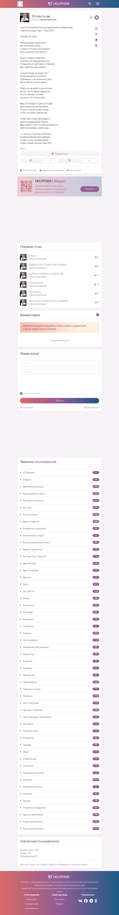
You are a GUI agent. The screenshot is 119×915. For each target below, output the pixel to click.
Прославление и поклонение (59, 716)
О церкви (59, 668)
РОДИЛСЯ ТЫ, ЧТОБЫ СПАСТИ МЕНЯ (48, 264)
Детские (59, 577)
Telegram (59, 903)
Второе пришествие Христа (59, 542)
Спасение (59, 779)
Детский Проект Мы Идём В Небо (36, 864)
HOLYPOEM (43, 181)
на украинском (31, 903)
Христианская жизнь (59, 828)
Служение (59, 765)
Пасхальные (59, 675)
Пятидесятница (59, 730)
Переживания (59, 682)
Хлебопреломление (59, 821)
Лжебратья (59, 626)
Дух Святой (59, 591)
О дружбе (59, 661)
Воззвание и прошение (59, 528)
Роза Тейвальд (61, 864)
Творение (59, 793)
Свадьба (59, 744)
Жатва (59, 598)
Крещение (59, 619)
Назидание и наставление (59, 647)
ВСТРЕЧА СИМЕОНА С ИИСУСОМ (46, 273)
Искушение (59, 605)
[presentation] (43, 383)
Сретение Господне (59, 786)
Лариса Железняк (47, 19)
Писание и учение (59, 689)
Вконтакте (59, 899)
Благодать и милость (59, 500)
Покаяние (59, 695)
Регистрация (26, 407)
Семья (59, 751)
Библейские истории (59, 486)
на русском (31, 899)
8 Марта (59, 479)
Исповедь (59, 612)
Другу (59, 584)
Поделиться (59, 153)
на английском (31, 908)
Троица (59, 800)
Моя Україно (35, 291)
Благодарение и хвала (59, 493)
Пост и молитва (59, 702)
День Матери (59, 563)
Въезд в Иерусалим (59, 549)
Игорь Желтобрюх (78, 864)
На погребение (59, 640)
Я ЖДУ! (32, 255)
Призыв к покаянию (59, 709)
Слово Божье (59, 758)
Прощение (59, 723)
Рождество (59, 737)
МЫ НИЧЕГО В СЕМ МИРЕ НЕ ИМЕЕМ (48, 300)
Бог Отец (59, 507)
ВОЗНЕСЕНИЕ (36, 282)
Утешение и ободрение (59, 807)
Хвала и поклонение (59, 814)
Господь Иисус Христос (59, 556)
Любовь (59, 633)
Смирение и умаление (59, 772)
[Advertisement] (59, 220)
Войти (59, 400)
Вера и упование (59, 521)
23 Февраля (59, 472)
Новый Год (59, 654)
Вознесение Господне (59, 535)
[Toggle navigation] (98, 3)
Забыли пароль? (91, 407)
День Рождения (59, 570)
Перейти (89, 188)
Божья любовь (59, 514)
